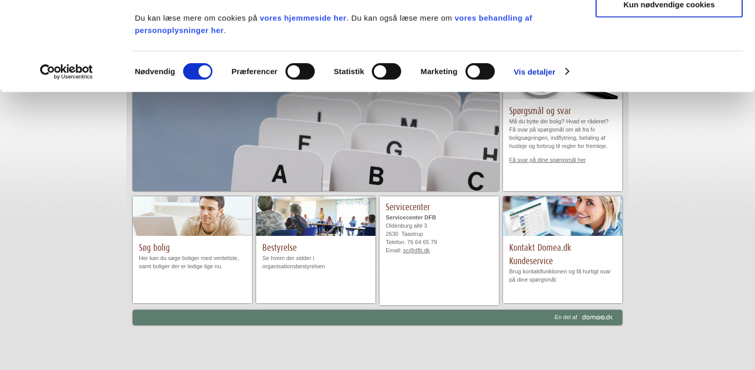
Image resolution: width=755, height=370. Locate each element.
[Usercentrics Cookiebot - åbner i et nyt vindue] (67, 153)
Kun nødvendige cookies (669, 85)
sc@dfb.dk (416, 250)
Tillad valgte (669, 55)
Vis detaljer (534, 153)
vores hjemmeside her (303, 99)
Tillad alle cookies (669, 25)
